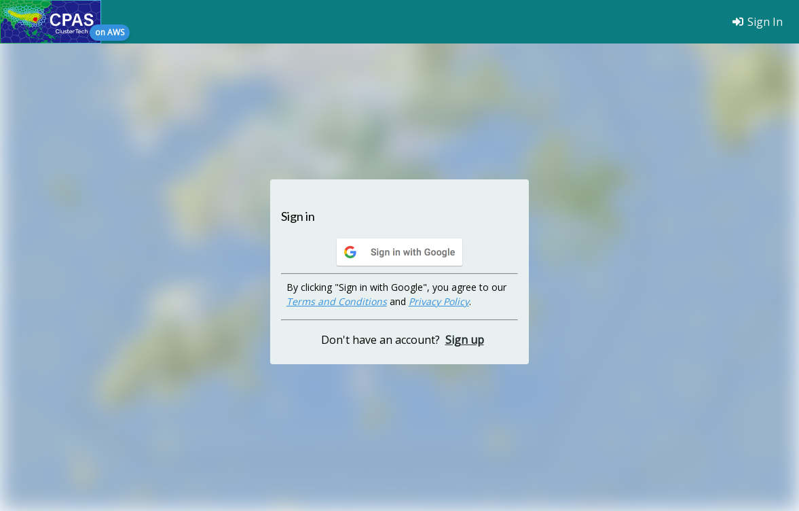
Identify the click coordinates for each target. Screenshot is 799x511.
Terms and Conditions (336, 301)
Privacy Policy (439, 301)
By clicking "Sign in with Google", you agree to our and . (396, 294)
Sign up (464, 339)
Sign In (757, 22)
